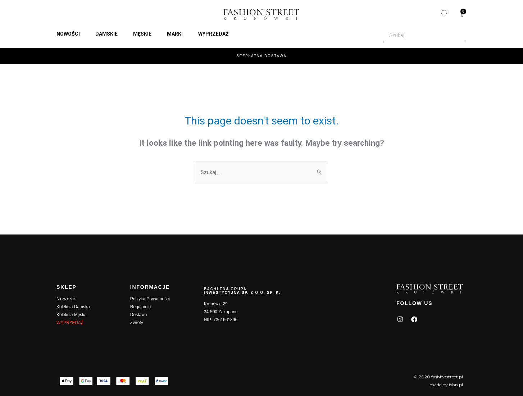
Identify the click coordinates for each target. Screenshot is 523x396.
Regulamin (140, 306)
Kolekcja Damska (73, 306)
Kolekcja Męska (71, 314)
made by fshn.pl (446, 384)
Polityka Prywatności (150, 298)
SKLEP (66, 287)
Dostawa (138, 314)
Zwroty (136, 322)
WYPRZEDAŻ (69, 322)
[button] (72, 33)
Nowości (66, 298)
